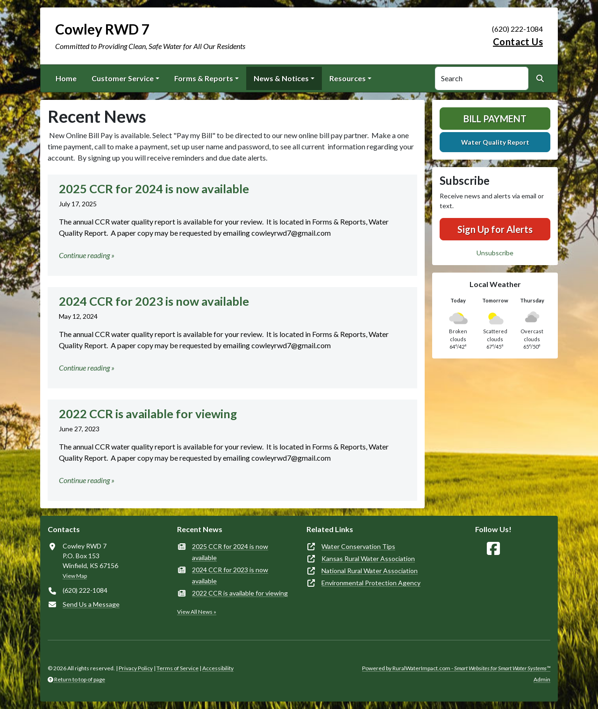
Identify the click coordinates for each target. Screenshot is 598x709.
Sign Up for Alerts (495, 229)
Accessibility (218, 668)
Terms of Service (178, 668)
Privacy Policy (136, 668)
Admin (542, 679)
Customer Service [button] (123, 78)
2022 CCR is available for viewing (240, 593)
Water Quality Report (495, 142)
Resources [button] (347, 78)
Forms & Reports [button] (203, 78)
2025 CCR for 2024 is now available (230, 552)
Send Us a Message (91, 604)
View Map (75, 575)
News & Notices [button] (281, 78)
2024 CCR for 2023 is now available (230, 575)
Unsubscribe (495, 253)
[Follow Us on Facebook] (493, 548)
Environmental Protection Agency (370, 583)
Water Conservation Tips (358, 546)
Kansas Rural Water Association (368, 558)
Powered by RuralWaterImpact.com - (456, 668)
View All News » (196, 611)
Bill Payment (495, 118)
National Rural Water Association (369, 571)
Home (66, 78)
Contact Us (518, 41)
